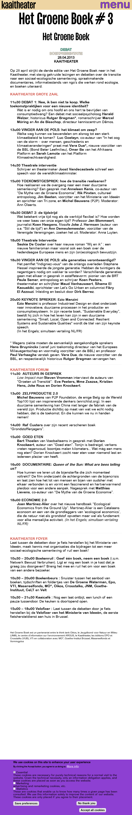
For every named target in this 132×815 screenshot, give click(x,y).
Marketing (22, 783)
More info (73, 766)
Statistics (22, 789)
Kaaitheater (66, 61)
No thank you (86, 803)
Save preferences (26, 803)
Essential (22, 772)
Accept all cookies (93, 810)
